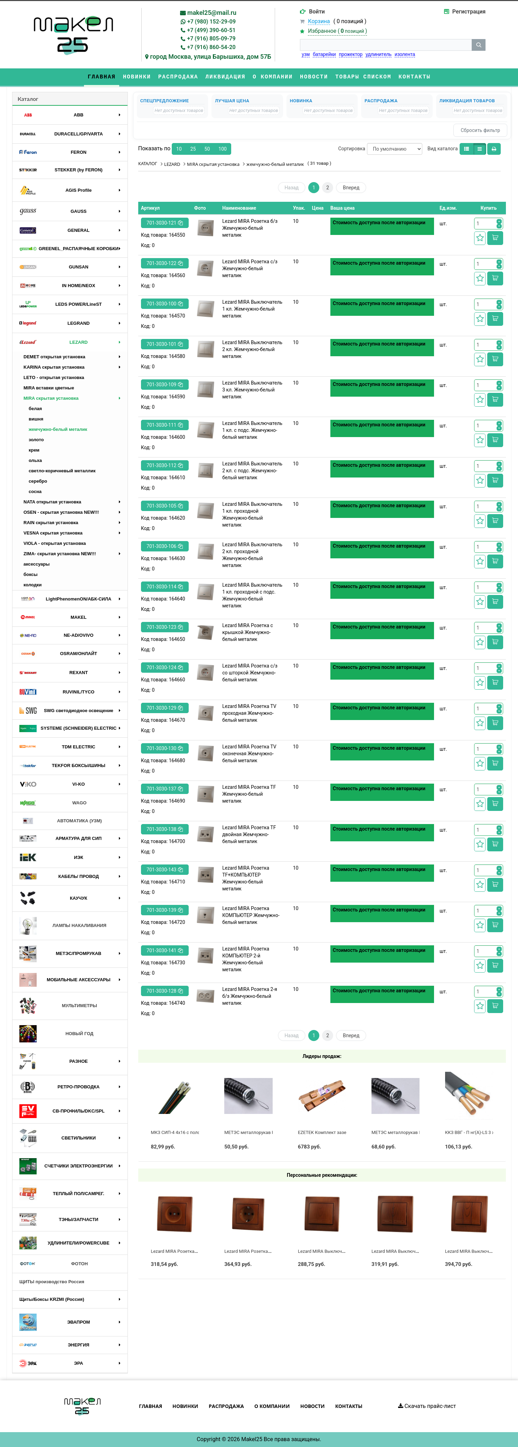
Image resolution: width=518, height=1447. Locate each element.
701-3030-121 (165, 223)
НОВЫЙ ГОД (56, 1033)
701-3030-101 (165, 344)
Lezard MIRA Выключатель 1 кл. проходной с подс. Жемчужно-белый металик (252, 595)
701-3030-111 (165, 425)
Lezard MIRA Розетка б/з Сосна (183, 1251)
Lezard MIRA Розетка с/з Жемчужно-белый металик (249, 268)
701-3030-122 (165, 263)
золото (36, 439)
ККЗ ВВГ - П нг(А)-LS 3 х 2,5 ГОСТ (479, 1132)
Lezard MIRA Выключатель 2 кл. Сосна (411, 1251)
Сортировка (351, 148)
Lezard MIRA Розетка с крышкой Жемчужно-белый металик (247, 632)
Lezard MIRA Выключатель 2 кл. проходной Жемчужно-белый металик (252, 555)
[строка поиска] (386, 45)
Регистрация (469, 11)
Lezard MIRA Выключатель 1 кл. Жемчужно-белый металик (252, 309)
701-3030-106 (165, 546)
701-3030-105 (165, 506)
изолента (405, 54)
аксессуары (36, 564)
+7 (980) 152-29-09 (211, 21)
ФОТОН (53, 1264)
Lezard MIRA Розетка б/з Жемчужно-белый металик (249, 228)
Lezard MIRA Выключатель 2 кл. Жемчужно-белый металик (252, 349)
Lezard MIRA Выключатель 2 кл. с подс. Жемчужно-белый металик (252, 470)
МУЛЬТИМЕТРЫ (58, 1006)
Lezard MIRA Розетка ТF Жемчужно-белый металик (249, 794)
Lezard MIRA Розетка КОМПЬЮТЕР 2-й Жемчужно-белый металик (245, 959)
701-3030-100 (165, 303)
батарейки (324, 54)
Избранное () (337, 31)
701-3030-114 (165, 586)
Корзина (319, 21)
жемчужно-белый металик (58, 429)
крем (34, 450)
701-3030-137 (165, 789)
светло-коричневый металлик (62, 470)
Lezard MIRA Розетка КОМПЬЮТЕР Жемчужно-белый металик (251, 915)
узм (306, 54)
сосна (35, 491)
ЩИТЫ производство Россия (51, 1281)
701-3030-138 (165, 829)
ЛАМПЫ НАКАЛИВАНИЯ (62, 926)
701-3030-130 (165, 748)
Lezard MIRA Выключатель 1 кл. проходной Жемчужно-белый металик (252, 514)
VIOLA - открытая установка (54, 543)
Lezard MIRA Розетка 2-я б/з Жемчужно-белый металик (249, 996)
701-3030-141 (165, 950)
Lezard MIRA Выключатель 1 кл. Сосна (338, 1251)
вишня (36, 419)
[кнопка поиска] (479, 45)
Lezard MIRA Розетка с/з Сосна (257, 1251)
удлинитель (379, 54)
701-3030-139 (165, 910)
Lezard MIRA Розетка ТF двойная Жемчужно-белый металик (249, 834)
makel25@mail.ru (211, 12)
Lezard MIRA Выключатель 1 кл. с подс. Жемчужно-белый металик (252, 430)
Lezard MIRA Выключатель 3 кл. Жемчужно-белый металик (252, 389)
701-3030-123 (165, 627)
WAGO (52, 803)
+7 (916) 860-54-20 (211, 47)
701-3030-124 (165, 667)
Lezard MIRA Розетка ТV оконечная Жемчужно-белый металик (249, 753)
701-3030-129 (165, 708)
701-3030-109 (165, 384)
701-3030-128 (165, 991)
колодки (32, 584)
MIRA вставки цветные (48, 387)
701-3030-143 (165, 869)
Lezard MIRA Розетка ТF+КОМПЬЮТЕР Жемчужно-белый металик (245, 878)
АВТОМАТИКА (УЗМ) (60, 821)
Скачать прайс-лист (427, 1406)
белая (35, 408)
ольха (35, 460)
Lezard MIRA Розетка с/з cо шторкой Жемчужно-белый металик (249, 672)
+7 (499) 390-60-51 (211, 30)
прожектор (350, 54)
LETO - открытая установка (53, 377)
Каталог (28, 98)
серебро (38, 481)
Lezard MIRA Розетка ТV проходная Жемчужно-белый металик (249, 713)
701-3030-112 (165, 465)
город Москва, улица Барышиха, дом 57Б (210, 56)
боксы (30, 574)
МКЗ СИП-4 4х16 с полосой (179, 1132)
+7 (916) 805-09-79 (211, 38)
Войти (317, 11)
